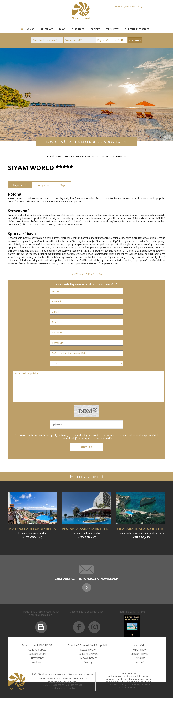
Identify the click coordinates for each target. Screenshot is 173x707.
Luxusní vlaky (88, 649)
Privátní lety (139, 649)
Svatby (88, 662)
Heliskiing (139, 658)
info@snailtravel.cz (66, 688)
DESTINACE (78, 29)
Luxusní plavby (139, 653)
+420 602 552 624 (57, 685)
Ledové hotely (88, 658)
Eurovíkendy (37, 658)
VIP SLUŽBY (112, 29)
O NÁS (30, 29)
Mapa (63, 185)
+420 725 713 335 (74, 685)
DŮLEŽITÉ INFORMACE (137, 29)
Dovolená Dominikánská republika (88, 645)
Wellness (37, 662)
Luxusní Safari (37, 653)
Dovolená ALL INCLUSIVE (37, 645)
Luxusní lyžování (88, 653)
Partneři (139, 662)
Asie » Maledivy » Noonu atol (90, 156)
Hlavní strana (54, 156)
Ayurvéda (139, 645)
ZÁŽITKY (95, 29)
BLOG (62, 29)
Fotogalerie (43, 185)
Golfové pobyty (37, 649)
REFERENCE (47, 29)
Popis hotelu (20, 185)
